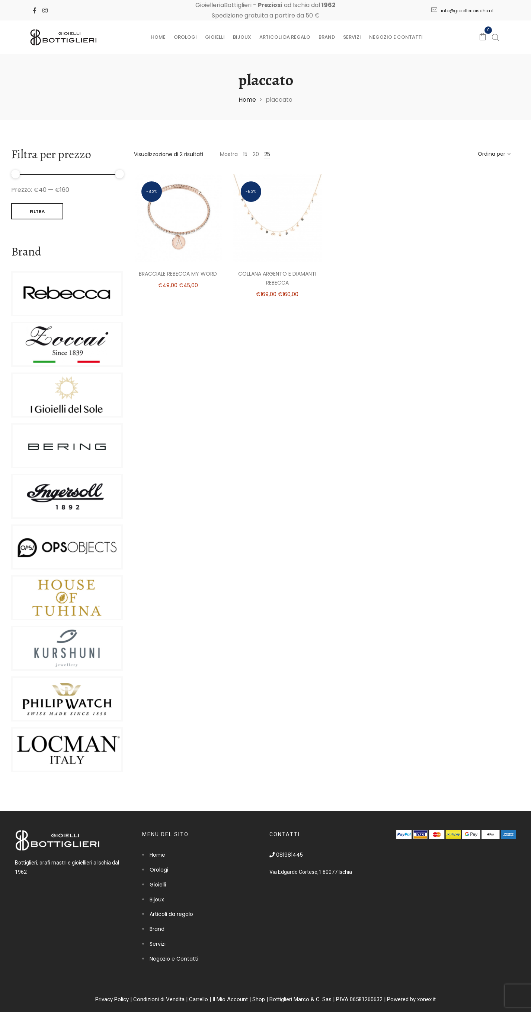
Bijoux (242, 37)
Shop (258, 999)
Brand (327, 37)
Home (158, 37)
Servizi (352, 37)
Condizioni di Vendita (159, 999)
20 (256, 154)
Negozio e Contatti (396, 37)
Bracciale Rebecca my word (178, 273)
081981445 (286, 855)
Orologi (185, 37)
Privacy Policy (112, 999)
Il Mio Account (230, 999)
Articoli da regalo (284, 37)
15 (245, 154)
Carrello (198, 999)
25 (267, 154)
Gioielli (215, 37)
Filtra (37, 211)
